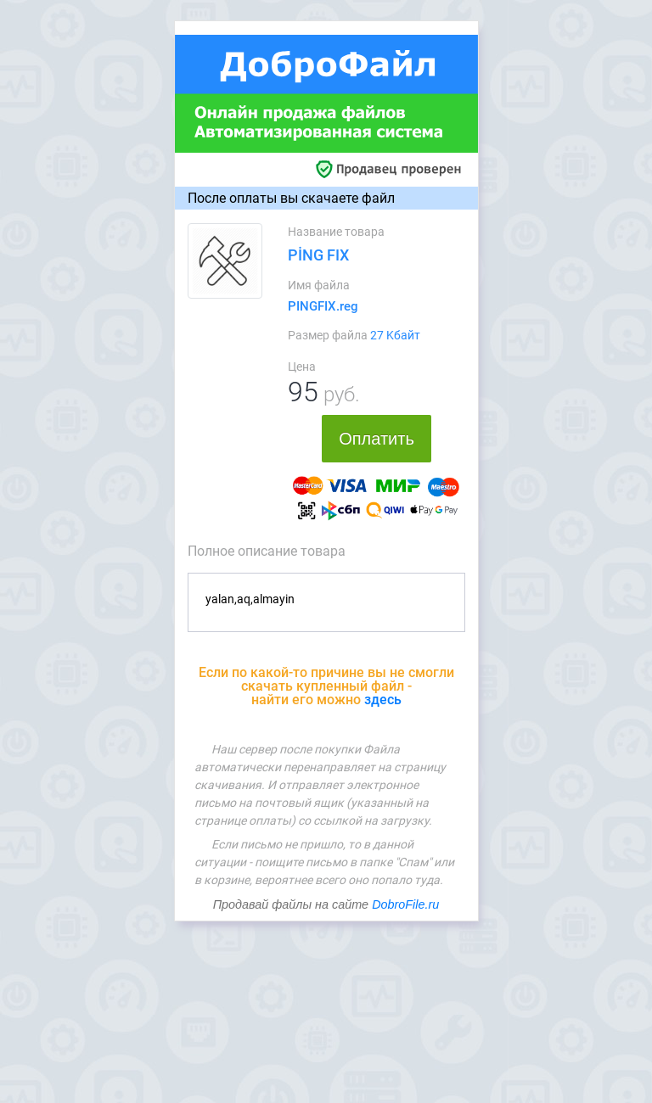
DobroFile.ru (405, 904)
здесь (383, 699)
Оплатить (376, 439)
